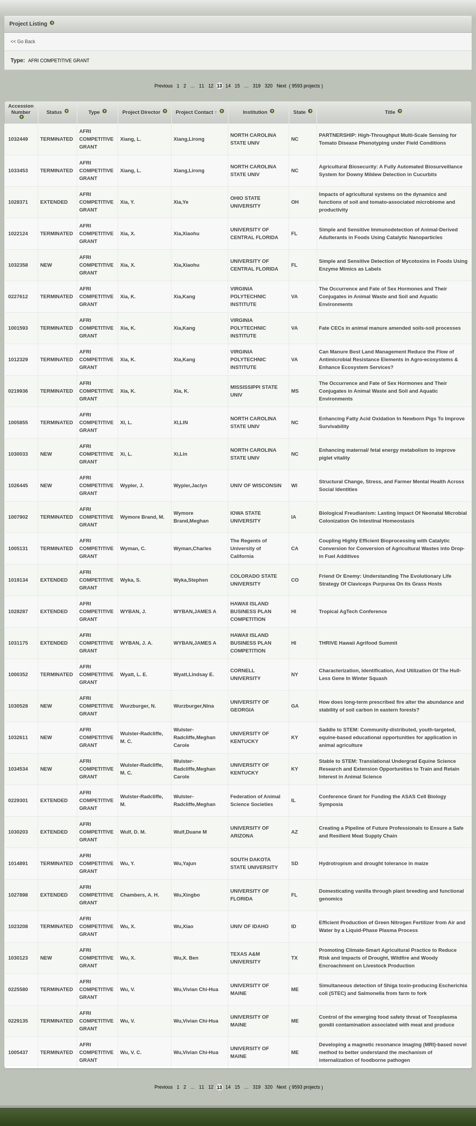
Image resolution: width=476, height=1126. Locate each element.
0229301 (18, 800)
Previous (164, 86)
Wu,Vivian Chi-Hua (195, 989)
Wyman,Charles (192, 548)
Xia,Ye (180, 202)
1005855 (18, 422)
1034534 (18, 769)
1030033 (18, 454)
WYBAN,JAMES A (194, 611)
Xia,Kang (184, 296)
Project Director (142, 112)
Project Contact (195, 112)
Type (94, 112)
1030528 (18, 706)
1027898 (18, 895)
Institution (256, 112)
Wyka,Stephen (190, 580)
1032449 (18, 139)
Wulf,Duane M (190, 832)
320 (269, 86)
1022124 (18, 233)
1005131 (18, 548)
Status (54, 112)
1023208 (18, 926)
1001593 (18, 328)
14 (228, 86)
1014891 (18, 863)
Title (391, 112)
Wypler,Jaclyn (190, 485)
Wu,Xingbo (186, 895)
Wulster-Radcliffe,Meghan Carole (194, 737)
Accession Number (20, 109)
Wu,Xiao (183, 926)
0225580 (18, 989)
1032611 (18, 737)
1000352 (18, 674)
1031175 (18, 643)
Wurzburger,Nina (193, 706)
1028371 (18, 202)
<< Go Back (23, 41)
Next (281, 86)
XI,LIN (180, 422)
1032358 (18, 265)
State (300, 112)
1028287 (18, 611)
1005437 (18, 1052)
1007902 (18, 517)
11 (201, 86)
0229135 (18, 1021)
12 (210, 86)
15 (237, 86)
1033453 (18, 170)
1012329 (18, 359)
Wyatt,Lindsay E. (193, 674)
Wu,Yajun (184, 863)
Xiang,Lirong (188, 139)
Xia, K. (181, 391)
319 (257, 86)
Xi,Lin (180, 454)
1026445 (18, 485)
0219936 (18, 391)
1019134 (18, 580)
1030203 (18, 832)
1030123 (18, 958)
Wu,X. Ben (185, 958)
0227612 (18, 296)
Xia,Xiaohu (186, 233)
